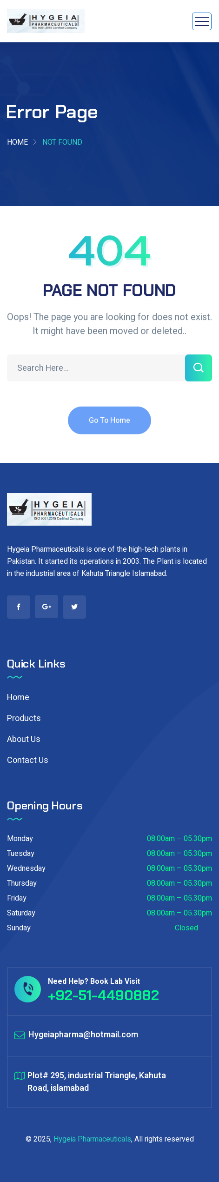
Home (17, 142)
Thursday (22, 883)
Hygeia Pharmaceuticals (92, 1139)
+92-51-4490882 (103, 995)
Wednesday (26, 868)
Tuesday (20, 853)
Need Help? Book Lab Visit (94, 981)
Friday (17, 898)
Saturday (21, 913)
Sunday (19, 928)
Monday (20, 838)
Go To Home (109, 426)
